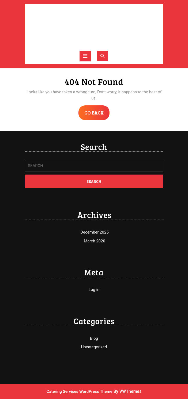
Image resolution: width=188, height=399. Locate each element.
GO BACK (97, 114)
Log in (94, 289)
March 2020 (94, 241)
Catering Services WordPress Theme (79, 391)
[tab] (85, 56)
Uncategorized (94, 347)
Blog (94, 338)
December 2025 (94, 232)
